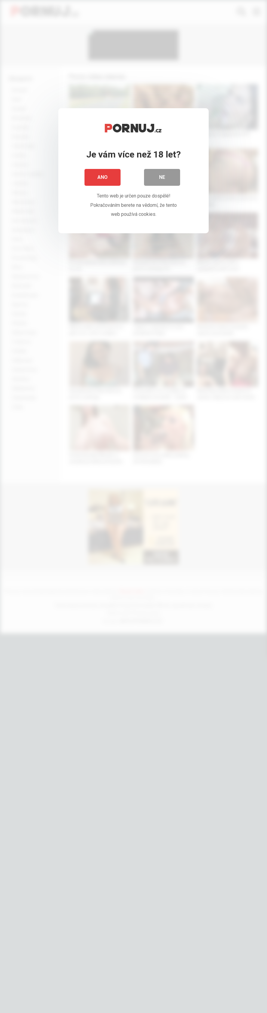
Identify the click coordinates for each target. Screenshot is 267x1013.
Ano (102, 177)
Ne (162, 177)
